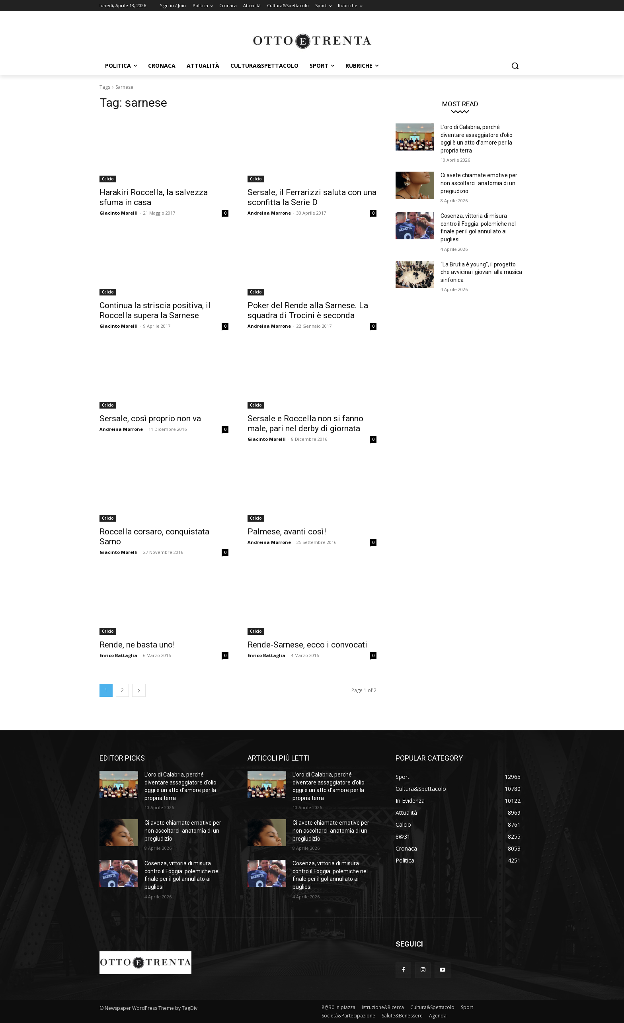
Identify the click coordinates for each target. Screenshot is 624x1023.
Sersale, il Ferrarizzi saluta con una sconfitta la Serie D (312, 197)
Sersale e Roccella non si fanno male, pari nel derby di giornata (305, 423)
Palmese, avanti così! (287, 531)
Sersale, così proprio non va (150, 418)
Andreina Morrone (269, 213)
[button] (515, 65)
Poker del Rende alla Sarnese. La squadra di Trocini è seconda (308, 310)
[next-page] (139, 690)
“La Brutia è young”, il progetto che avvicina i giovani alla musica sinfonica (481, 272)
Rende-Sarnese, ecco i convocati (307, 644)
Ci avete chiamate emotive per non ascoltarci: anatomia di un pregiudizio (479, 183)
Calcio (108, 179)
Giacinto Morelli (118, 213)
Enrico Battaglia (118, 655)
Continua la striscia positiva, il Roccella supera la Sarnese (155, 310)
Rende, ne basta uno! (137, 644)
